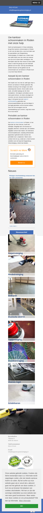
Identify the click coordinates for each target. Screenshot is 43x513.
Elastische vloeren (16, 317)
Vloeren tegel (14, 382)
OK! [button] (21, 506)
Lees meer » (13, 226)
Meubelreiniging (15, 274)
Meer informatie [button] (25, 501)
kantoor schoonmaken (17, 122)
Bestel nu (21, 163)
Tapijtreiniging (15, 339)
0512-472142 (13, 7)
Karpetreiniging (15, 253)
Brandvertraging (16, 361)
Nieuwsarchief (21, 232)
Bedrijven (12, 295)
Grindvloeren (14, 403)
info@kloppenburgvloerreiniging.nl (20, 10)
